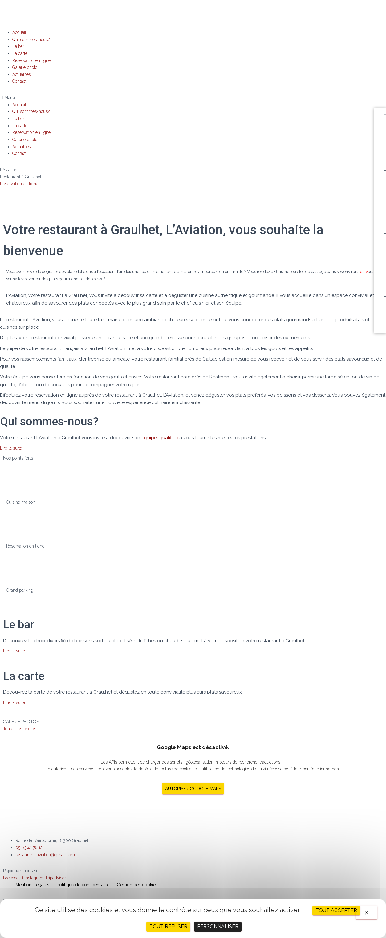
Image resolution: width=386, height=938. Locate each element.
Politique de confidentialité (83, 884)
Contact (19, 81)
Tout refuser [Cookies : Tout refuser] (168, 926)
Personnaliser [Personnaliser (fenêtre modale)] (217, 926)
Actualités (21, 74)
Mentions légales (32, 884)
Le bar (18, 46)
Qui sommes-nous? (31, 39)
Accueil (19, 32)
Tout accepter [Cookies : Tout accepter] (336, 910)
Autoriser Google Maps (193, 788)
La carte (19, 53)
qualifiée (159, 437)
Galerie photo (24, 67)
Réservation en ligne (31, 60)
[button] (193, 97)
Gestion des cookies (137, 884)
